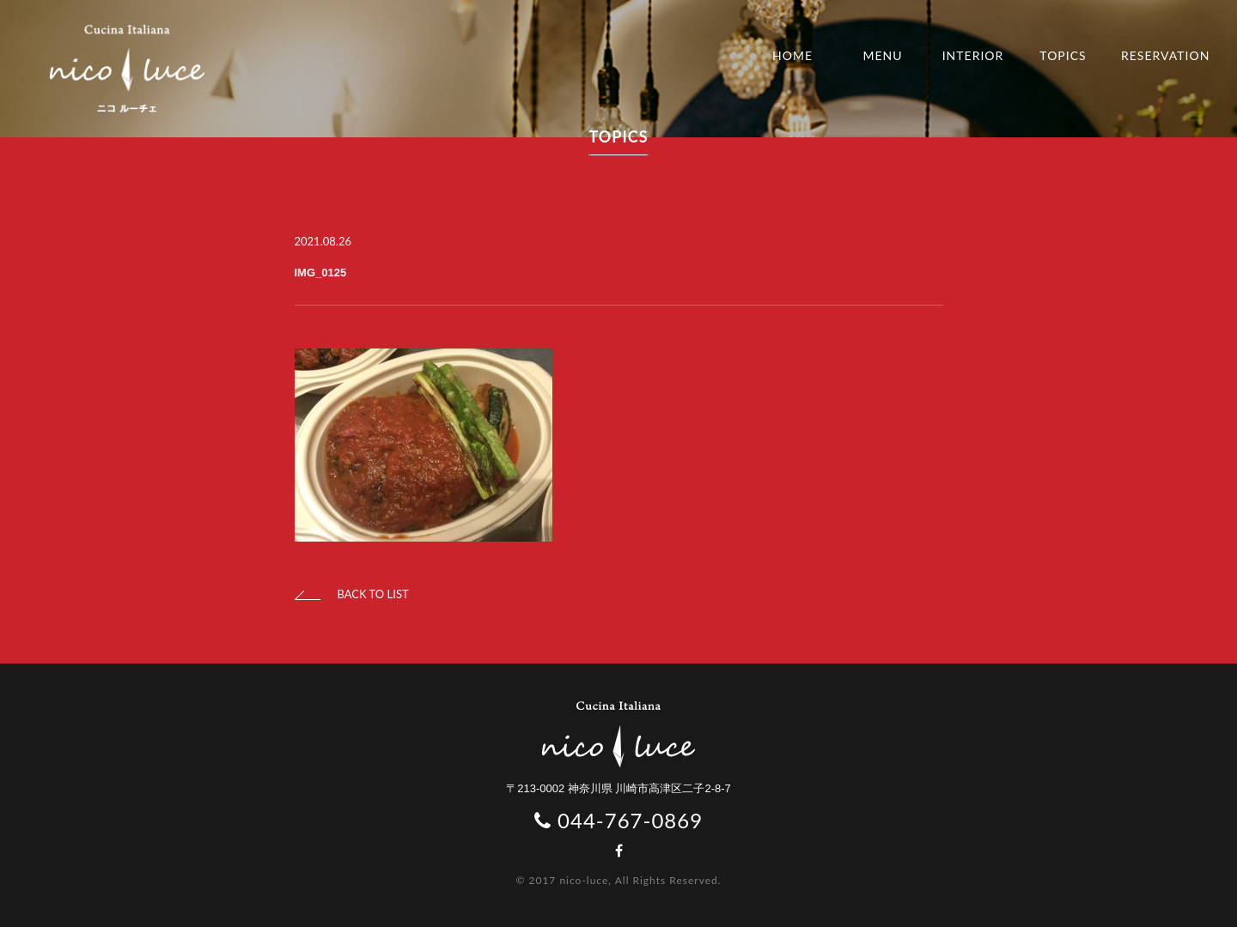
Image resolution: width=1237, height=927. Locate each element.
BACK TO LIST (352, 594)
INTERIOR (973, 55)
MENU (882, 55)
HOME (792, 55)
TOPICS (1062, 55)
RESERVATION (1165, 55)
